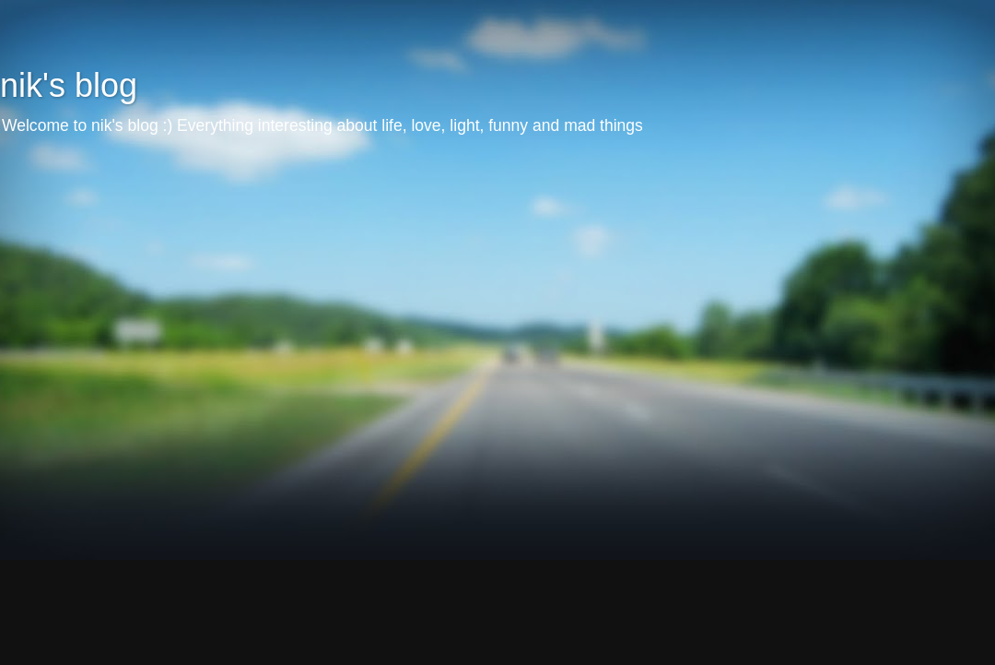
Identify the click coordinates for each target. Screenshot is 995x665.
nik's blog (68, 85)
